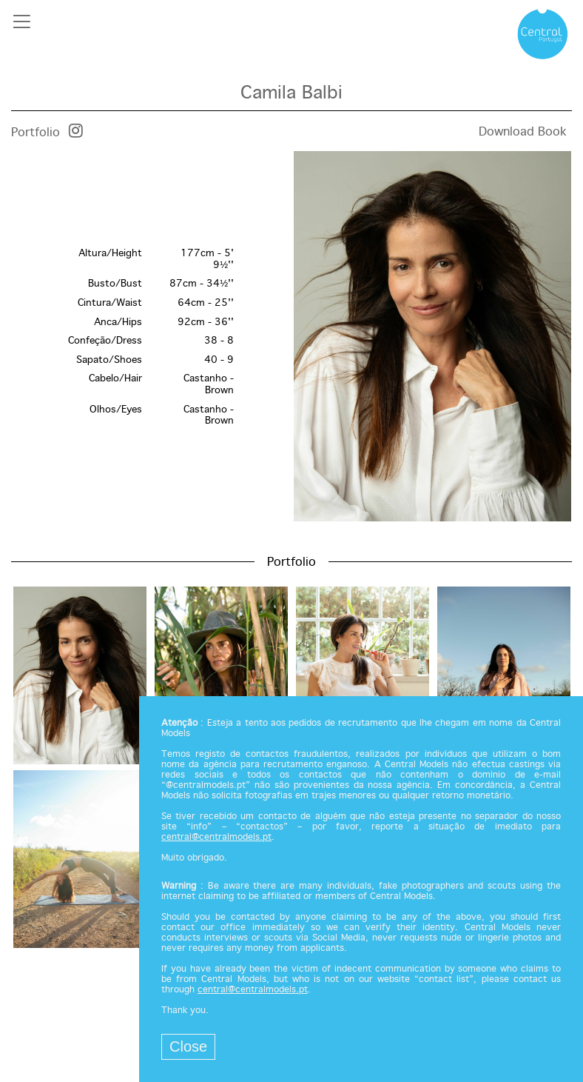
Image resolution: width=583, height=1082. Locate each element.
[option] (291, 337)
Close (188, 1046)
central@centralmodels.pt (216, 837)
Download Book (523, 132)
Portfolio (35, 133)
